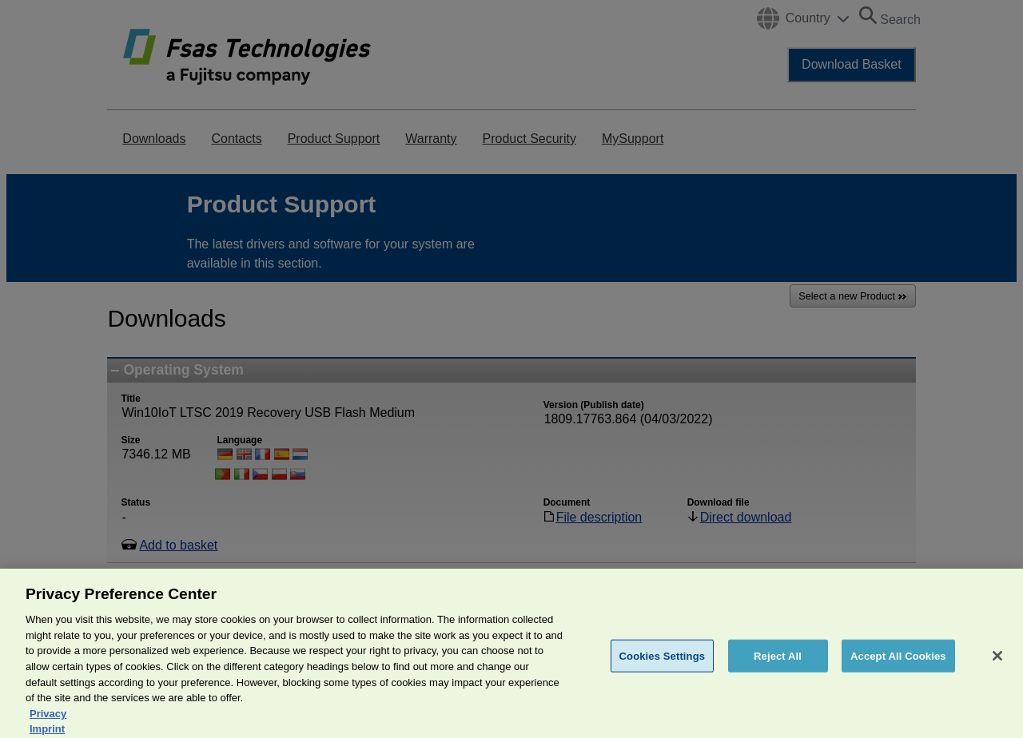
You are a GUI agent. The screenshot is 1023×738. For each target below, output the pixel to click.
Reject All (778, 663)
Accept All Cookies (898, 663)
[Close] (997, 662)
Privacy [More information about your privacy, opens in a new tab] (48, 721)
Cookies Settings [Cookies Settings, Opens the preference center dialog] (662, 663)
